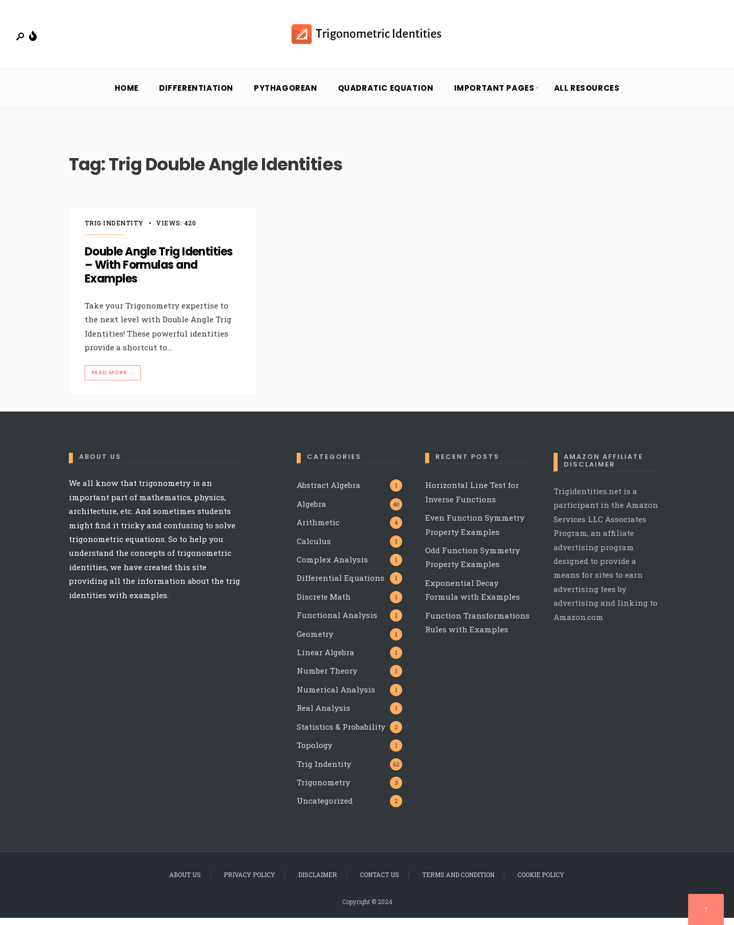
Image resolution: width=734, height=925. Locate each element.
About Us (185, 882)
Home (127, 95)
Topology (314, 753)
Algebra (311, 511)
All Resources (587, 95)
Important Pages (494, 95)
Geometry (315, 641)
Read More (113, 379)
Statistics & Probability (341, 734)
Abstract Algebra (328, 492)
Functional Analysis (337, 623)
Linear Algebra (325, 659)
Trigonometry (323, 789)
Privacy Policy (249, 882)
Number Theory (327, 678)
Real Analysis (323, 715)
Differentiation (196, 95)
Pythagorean (286, 95)
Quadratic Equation (386, 95)
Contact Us (379, 882)
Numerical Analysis (336, 696)
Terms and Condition (458, 882)
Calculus (314, 548)
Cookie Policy (540, 882)
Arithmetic (318, 529)
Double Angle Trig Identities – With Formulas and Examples (159, 272)
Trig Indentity (114, 230)
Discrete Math (324, 604)
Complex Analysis (332, 566)
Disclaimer (317, 882)
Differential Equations (340, 585)
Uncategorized (325, 808)
